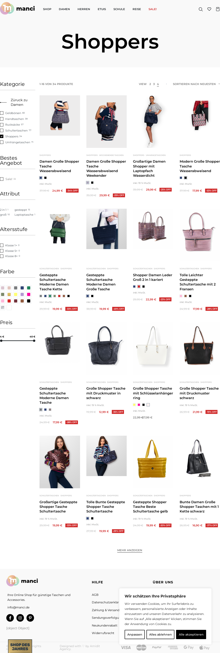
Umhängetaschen (156, 155)
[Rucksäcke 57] (17, 124)
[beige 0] (9, 287)
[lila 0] (22, 294)
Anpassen (134, 634)
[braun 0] (22, 301)
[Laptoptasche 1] (24, 214)
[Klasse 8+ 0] (17, 256)
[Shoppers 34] (17, 136)
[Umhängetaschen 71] (17, 142)
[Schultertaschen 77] (17, 130)
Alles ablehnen (160, 634)
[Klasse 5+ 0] (17, 250)
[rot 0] (9, 301)
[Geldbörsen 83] (17, 113)
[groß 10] (6, 214)
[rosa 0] (2, 301)
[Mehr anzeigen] (129, 551)
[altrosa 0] (2, 287)
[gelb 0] (15, 294)
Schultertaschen (49, 273)
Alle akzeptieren (191, 634)
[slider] (1, 340)
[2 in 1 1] (6, 209)
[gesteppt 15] (24, 209)
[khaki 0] (2, 294)
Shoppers (45, 155)
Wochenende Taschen (111, 155)
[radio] (41, 178)
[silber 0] (2, 307)
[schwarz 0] (28, 301)
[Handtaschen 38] (17, 119)
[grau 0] (15, 287)
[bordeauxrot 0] (15, 301)
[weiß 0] (9, 307)
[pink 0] (28, 294)
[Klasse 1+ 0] (17, 245)
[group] (106, 121)
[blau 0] (22, 287)
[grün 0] (28, 287)
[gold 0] (9, 294)
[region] (165, 616)
